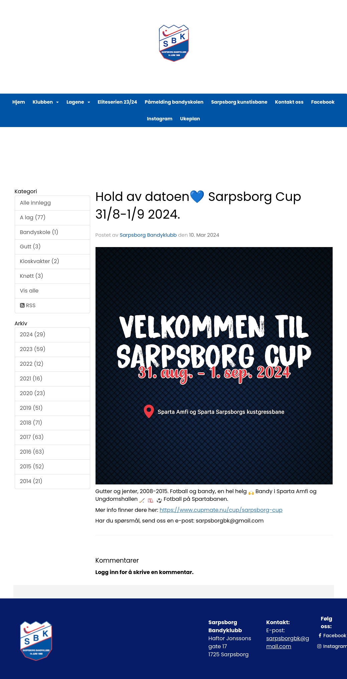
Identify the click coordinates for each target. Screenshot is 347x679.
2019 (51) (31, 408)
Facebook (323, 102)
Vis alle (29, 291)
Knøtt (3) (31, 276)
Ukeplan (190, 118)
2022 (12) (32, 364)
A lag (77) (33, 217)
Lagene (78, 102)
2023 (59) (33, 349)
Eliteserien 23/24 (117, 102)
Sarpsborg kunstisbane (239, 102)
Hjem (18, 102)
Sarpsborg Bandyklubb (148, 234)
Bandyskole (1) (39, 232)
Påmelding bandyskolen (174, 102)
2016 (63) (32, 452)
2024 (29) (33, 334)
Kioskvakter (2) (39, 261)
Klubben (46, 102)
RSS (28, 305)
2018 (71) (31, 423)
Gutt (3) (30, 246)
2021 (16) (31, 378)
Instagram (159, 118)
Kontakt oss (289, 102)
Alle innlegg (35, 203)
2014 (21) (31, 481)
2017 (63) (32, 437)
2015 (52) (32, 466)
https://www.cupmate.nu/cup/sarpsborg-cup (221, 510)
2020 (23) (32, 393)
